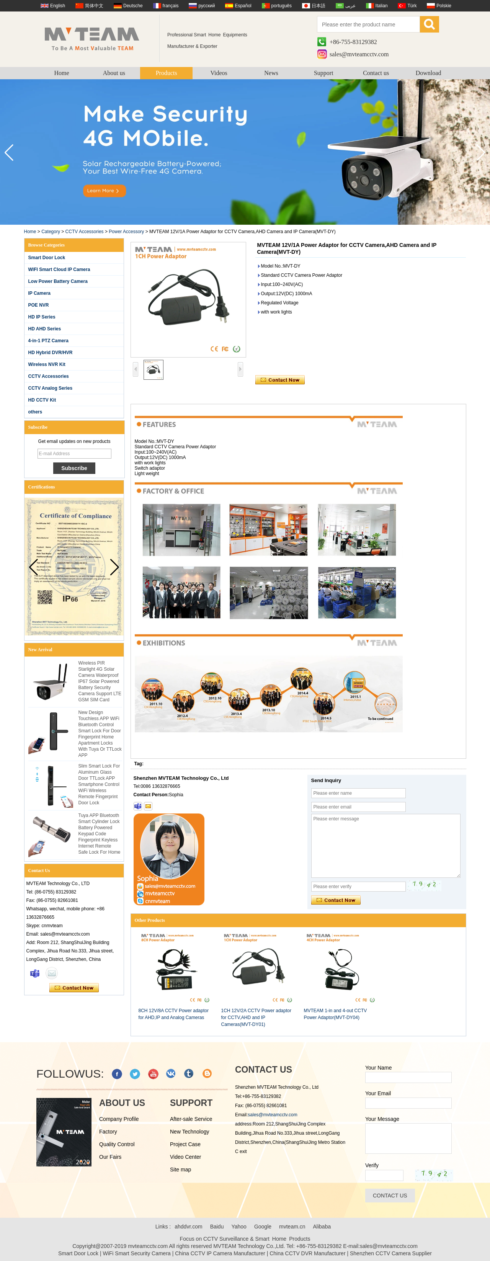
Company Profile (119, 1119)
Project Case (185, 1144)
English (57, 5)
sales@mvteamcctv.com (359, 54)
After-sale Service (191, 1119)
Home (61, 73)
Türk (411, 5)
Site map (180, 1169)
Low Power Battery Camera (58, 281)
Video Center (185, 1157)
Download (428, 73)
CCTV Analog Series (50, 388)
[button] (481, 152)
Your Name (378, 1068)
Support (323, 73)
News (271, 73)
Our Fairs (110, 1157)
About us (114, 73)
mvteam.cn (292, 1226)
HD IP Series (42, 317)
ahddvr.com (188, 1226)
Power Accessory (126, 231)
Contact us (376, 73)
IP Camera (39, 293)
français (171, 5)
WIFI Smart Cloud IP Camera (59, 269)
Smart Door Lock (46, 257)
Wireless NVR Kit (46, 364)
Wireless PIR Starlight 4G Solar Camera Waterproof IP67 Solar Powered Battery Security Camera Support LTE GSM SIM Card (100, 681)
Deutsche (133, 5)
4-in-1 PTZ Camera (48, 340)
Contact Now (74, 988)
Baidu (217, 1226)
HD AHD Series (44, 329)
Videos (218, 73)
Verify (372, 1165)
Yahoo (238, 1226)
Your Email (378, 1093)
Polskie (443, 5)
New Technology (189, 1132)
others (35, 412)
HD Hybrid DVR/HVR (50, 352)
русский (206, 5)
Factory (108, 1132)
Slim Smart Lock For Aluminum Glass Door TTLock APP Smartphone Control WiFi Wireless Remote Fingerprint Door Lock (99, 784)
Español (243, 5)
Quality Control (117, 1144)
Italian (382, 5)
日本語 (318, 5)
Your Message (382, 1119)
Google (262, 1226)
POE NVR (38, 305)
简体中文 (94, 5)
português (281, 5)
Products (166, 73)
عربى (350, 5)
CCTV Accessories (84, 231)
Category (50, 231)
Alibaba (322, 1226)
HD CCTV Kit (42, 400)
